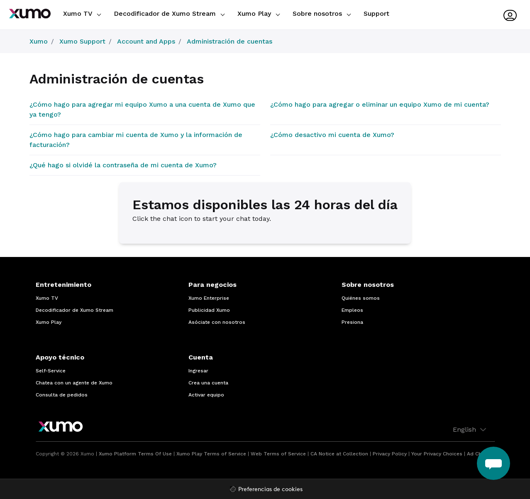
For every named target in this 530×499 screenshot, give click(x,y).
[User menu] (510, 15)
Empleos (352, 310)
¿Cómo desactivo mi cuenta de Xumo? (332, 135)
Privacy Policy (390, 454)
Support (376, 13)
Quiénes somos (361, 298)
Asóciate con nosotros (216, 322)
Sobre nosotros (322, 13)
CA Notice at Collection (339, 454)
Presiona (352, 322)
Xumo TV (82, 13)
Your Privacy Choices (436, 454)
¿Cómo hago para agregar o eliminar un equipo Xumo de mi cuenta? (379, 104)
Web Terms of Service (278, 454)
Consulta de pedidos (62, 395)
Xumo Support (82, 41)
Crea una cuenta (208, 383)
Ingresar (198, 371)
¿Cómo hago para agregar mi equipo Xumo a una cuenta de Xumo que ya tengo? (142, 109)
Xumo (38, 41)
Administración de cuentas (229, 41)
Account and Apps (146, 41)
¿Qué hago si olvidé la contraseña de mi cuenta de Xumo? (123, 165)
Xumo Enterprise (208, 298)
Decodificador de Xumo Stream (169, 13)
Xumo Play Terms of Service (211, 454)
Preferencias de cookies (270, 490)
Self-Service (51, 371)
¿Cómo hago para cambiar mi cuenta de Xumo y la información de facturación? (135, 140)
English (470, 430)
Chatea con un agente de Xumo (74, 383)
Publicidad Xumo (209, 310)
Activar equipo (206, 395)
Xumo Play (258, 13)
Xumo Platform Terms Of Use (135, 454)
